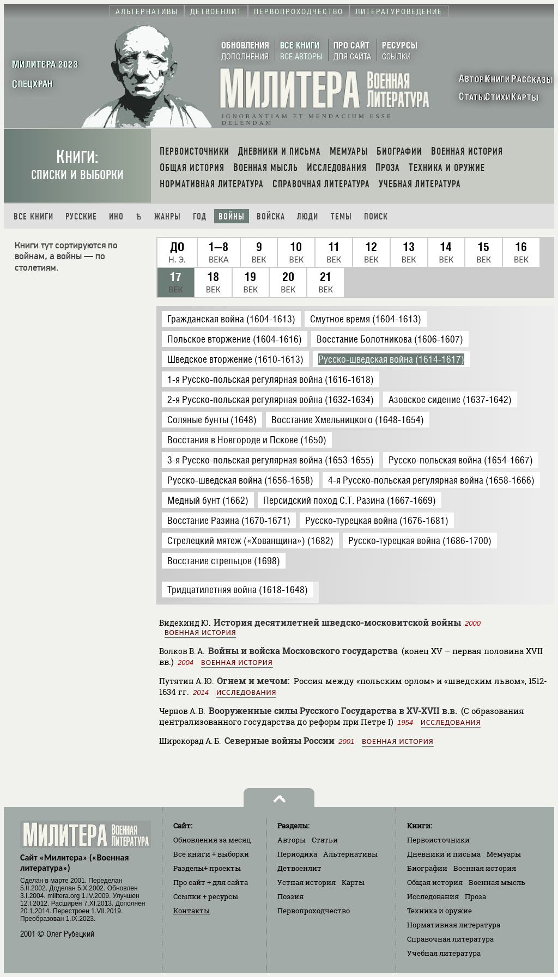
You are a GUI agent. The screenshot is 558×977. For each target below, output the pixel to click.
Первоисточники (438, 840)
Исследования (246, 692)
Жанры (167, 216)
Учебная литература (444, 953)
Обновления (212, 840)
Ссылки (205, 896)
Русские (81, 216)
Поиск (376, 216)
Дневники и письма (444, 854)
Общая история (435, 882)
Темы (341, 216)
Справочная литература (450, 939)
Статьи (325, 840)
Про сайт (210, 882)
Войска (271, 216)
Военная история (200, 632)
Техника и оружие (439, 910)
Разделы (207, 868)
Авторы (291, 840)
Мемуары (504, 854)
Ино (116, 216)
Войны (232, 216)
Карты (353, 882)
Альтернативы (350, 854)
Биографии (427, 868)
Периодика (297, 854)
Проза (475, 896)
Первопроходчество (313, 910)
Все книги (33, 216)
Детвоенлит (299, 868)
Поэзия (290, 896)
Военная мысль (497, 882)
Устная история (306, 882)
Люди (307, 216)
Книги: (77, 164)
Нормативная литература (453, 925)
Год (200, 216)
